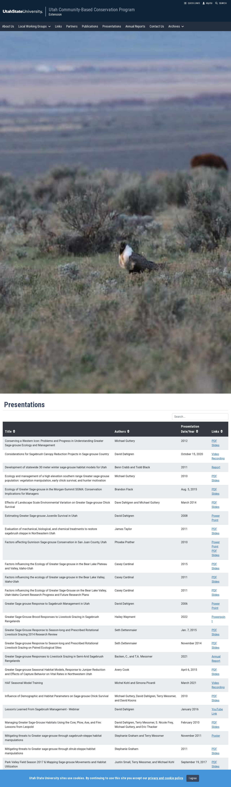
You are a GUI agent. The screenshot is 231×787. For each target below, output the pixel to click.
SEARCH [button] (221, 3)
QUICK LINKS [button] (192, 3)
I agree (193, 778)
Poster (216, 735)
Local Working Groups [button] (34, 26)
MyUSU (207, 3)
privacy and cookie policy (165, 778)
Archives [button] (176, 26)
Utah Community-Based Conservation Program (92, 9)
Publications (90, 26)
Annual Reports (135, 26)
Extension (55, 14)
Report (216, 467)
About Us (8, 26)
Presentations (112, 26)
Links (58, 26)
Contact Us (157, 26)
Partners (72, 26)
